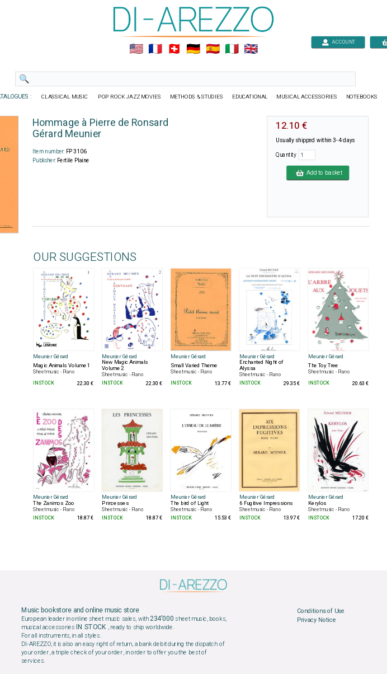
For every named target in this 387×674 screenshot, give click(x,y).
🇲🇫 (155, 49)
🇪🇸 (213, 49)
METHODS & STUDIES (196, 97)
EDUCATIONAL (250, 97)
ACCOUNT (338, 41)
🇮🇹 (232, 49)
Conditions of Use (320, 611)
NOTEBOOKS (361, 97)
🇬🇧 (251, 49)
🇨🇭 (174, 49)
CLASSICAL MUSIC (65, 97)
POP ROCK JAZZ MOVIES (129, 97)
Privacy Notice (316, 619)
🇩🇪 (193, 49)
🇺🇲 (136, 49)
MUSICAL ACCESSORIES (306, 97)
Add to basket (317, 172)
